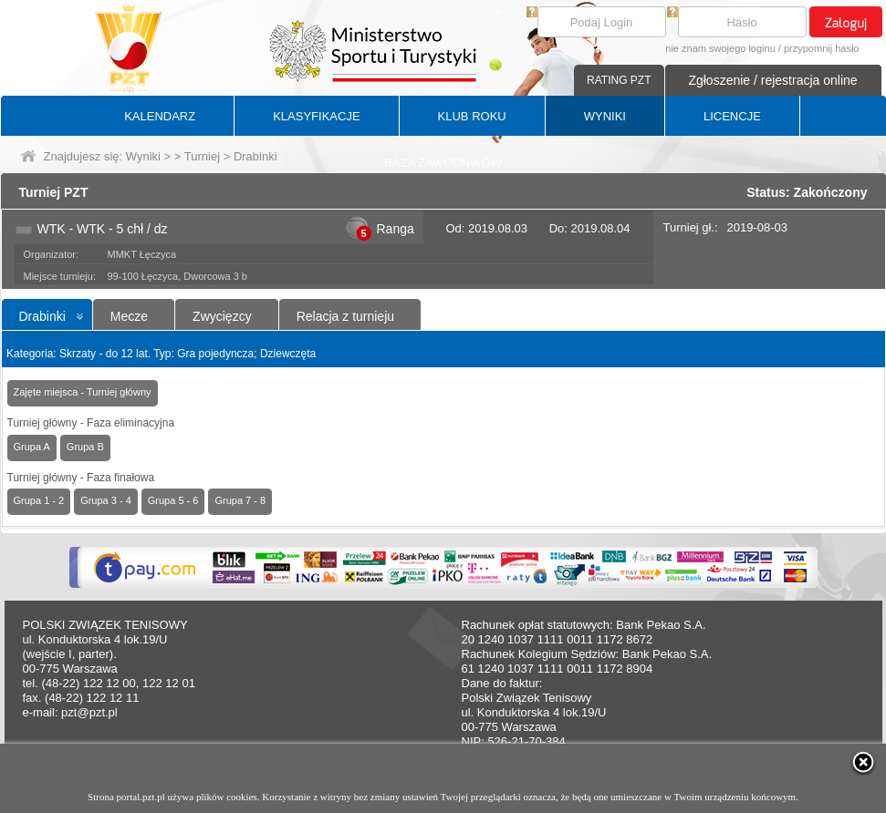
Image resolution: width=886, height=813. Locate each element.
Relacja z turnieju (345, 316)
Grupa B (85, 446)
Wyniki (143, 156)
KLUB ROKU (472, 116)
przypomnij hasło (822, 48)
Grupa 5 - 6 (173, 500)
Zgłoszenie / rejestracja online (772, 80)
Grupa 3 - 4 (105, 500)
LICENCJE (732, 116)
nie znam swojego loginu (720, 48)
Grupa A (32, 446)
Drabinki (42, 316)
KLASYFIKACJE (316, 116)
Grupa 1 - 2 (39, 500)
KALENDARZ (159, 116)
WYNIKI (605, 116)
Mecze (129, 316)
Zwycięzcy (222, 316)
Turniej (202, 156)
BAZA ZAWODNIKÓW (443, 163)
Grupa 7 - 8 (240, 500)
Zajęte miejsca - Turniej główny (82, 391)
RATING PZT (619, 80)
